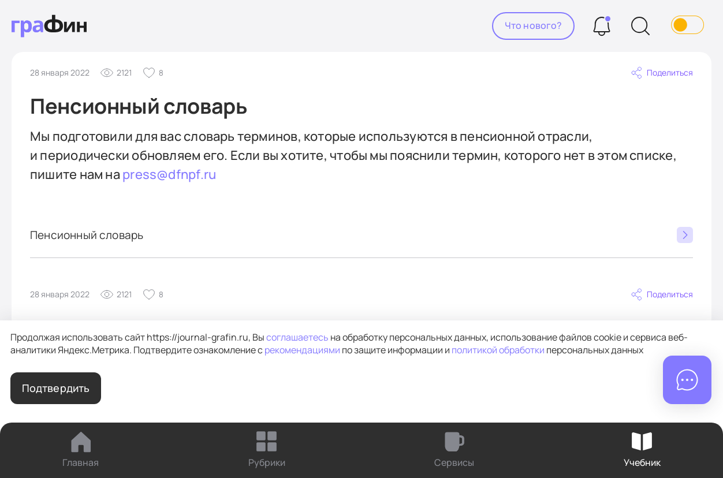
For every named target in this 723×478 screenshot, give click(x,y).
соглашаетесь (297, 337)
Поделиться (661, 73)
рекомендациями (302, 349)
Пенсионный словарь (361, 235)
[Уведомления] (601, 26)
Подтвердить (56, 388)
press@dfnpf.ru (169, 174)
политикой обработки (498, 349)
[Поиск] (640, 26)
